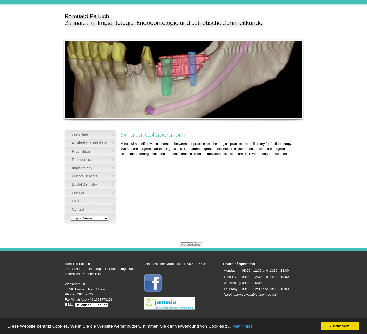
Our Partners (82, 193)
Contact (78, 209)
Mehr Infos (242, 326)
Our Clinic (80, 135)
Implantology (82, 168)
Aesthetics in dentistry (89, 143)
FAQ (75, 201)
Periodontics (82, 160)
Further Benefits (84, 176)
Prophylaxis (81, 151)
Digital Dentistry (84, 184)
